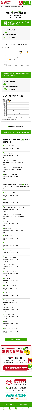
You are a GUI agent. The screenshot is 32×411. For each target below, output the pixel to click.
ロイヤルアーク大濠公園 (10, 160)
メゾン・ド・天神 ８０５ (10, 257)
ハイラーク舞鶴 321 (9, 293)
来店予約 (29, 2)
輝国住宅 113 (7, 278)
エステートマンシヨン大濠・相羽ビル (13, 167)
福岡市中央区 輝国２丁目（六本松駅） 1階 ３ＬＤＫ (16, 207)
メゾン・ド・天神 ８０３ (10, 250)
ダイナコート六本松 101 (10, 286)
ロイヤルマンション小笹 (10, 271)
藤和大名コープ (7, 200)
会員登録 (20, 2)
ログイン (25, 2)
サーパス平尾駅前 (8, 153)
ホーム (2, 6)
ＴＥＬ (22, 408)
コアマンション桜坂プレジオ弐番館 (12, 214)
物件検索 (3, 408)
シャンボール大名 (8, 235)
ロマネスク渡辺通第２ (9, 146)
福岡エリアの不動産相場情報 (11, 6)
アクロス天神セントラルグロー (11, 328)
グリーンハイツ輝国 (9, 314)
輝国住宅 (6, 221)
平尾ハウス (6, 321)
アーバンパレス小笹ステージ (11, 174)
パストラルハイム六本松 (10, 300)
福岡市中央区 (20, 6)
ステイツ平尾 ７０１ (9, 264)
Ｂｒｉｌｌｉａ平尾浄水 (10, 192)
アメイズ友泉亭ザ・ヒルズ (10, 228)
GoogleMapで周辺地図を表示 (16, 126)
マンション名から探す (16, 339)
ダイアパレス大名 (8, 307)
